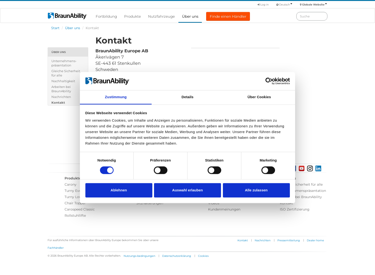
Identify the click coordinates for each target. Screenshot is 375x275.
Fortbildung (106, 16)
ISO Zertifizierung (294, 209)
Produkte (132, 16)
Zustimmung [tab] (116, 97)
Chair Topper (75, 203)
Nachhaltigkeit (63, 81)
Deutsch (285, 4)
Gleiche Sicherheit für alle (65, 73)
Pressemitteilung (288, 240)
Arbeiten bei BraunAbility (61, 89)
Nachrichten (61, 97)
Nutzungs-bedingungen (139, 256)
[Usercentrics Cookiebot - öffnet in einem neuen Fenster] (269, 81)
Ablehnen (118, 190)
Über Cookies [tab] (259, 97)
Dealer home (315, 240)
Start (55, 28)
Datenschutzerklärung (176, 256)
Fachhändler (56, 247)
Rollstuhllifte (75, 215)
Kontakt (58, 102)
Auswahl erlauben (187, 190)
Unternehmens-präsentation (64, 63)
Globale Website (314, 4)
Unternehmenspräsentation (303, 191)
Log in (263, 4)
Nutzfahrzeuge (161, 16)
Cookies (203, 256)
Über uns (190, 16)
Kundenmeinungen (224, 209)
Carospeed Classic (80, 209)
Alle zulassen (256, 190)
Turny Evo (73, 191)
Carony (71, 184)
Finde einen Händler (228, 16)
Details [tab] (187, 97)
